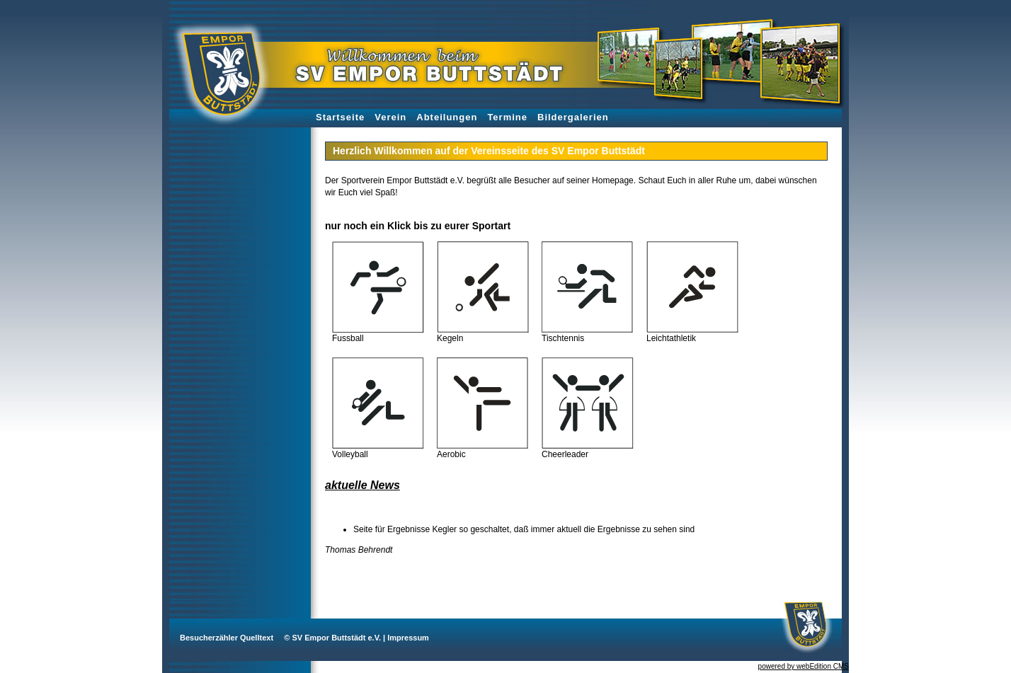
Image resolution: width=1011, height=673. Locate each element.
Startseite (340, 117)
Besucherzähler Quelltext (226, 637)
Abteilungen (446, 117)
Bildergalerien (573, 117)
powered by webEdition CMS (803, 666)
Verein (390, 117)
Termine (507, 117)
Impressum (408, 637)
